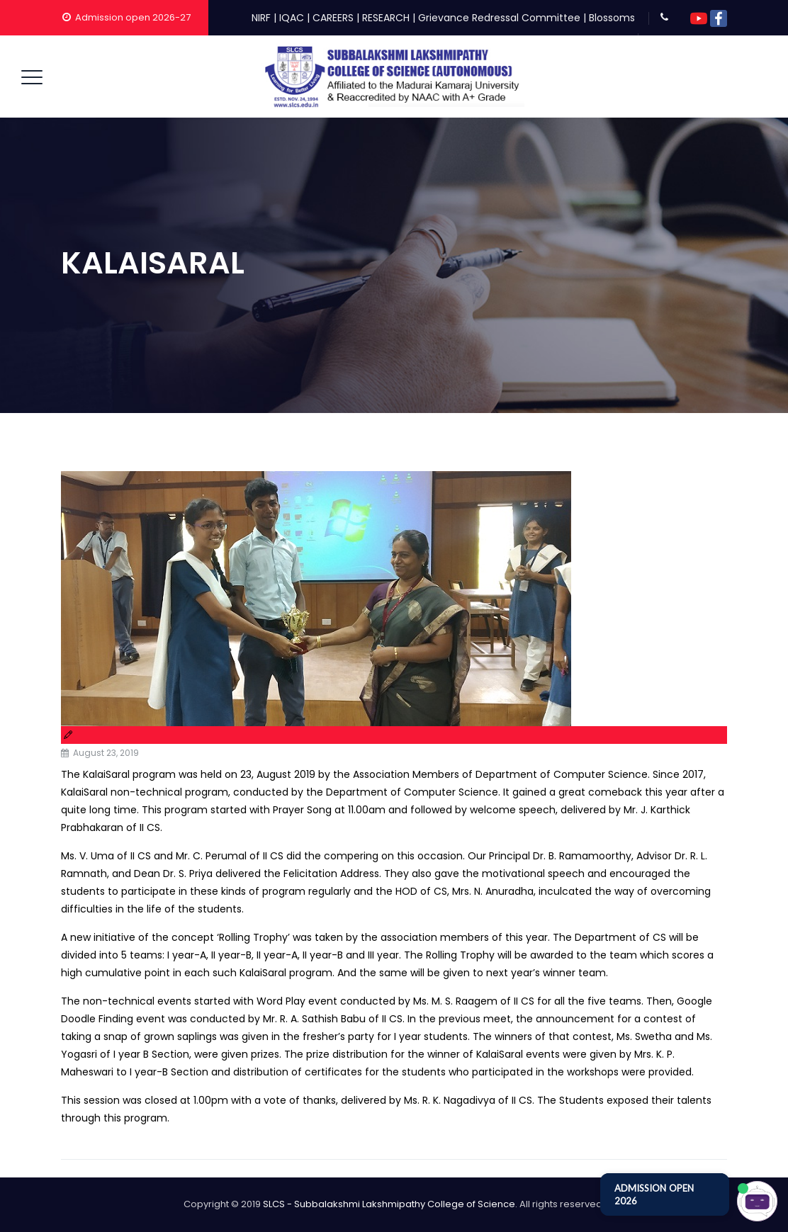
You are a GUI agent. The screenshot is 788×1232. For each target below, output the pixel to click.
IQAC (291, 18)
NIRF (261, 18)
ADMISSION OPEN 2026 (654, 1194)
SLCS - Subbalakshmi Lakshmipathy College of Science (389, 1204)
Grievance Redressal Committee (499, 18)
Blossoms (612, 18)
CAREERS (333, 18)
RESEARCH (386, 18)
